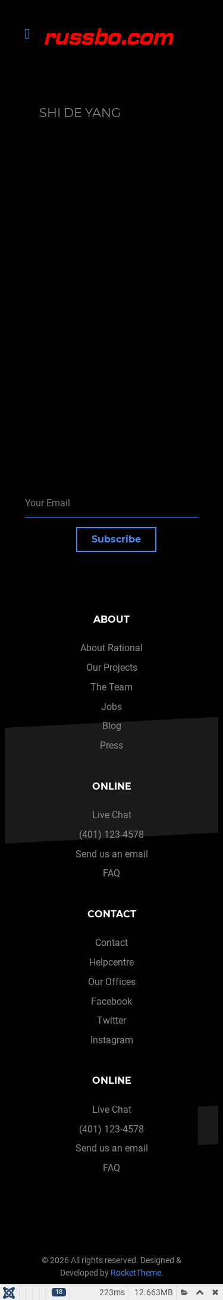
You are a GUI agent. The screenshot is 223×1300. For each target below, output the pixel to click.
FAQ (111, 873)
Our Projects (111, 667)
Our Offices (112, 981)
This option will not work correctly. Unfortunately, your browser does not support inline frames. (115, 277)
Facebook (111, 1001)
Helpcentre (111, 962)
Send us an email (112, 854)
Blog (111, 725)
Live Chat (111, 815)
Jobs (111, 706)
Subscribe (116, 539)
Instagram (111, 1040)
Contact (111, 942)
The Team (111, 687)
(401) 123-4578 (111, 834)
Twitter (111, 1020)
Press (111, 745)
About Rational (111, 648)
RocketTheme (136, 1273)
